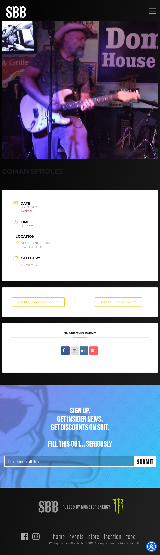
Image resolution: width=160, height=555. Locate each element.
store (93, 536)
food (131, 536)
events (76, 536)
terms (111, 543)
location (113, 536)
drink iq (122, 543)
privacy (101, 543)
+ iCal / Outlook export (118, 302)
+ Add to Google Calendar (38, 302)
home (59, 536)
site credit (134, 543)
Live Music (30, 265)
